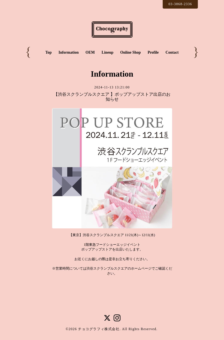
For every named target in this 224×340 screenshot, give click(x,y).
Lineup (107, 52)
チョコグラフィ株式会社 (99, 329)
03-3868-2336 (180, 4)
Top (48, 52)
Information (69, 52)
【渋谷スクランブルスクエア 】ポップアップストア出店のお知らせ (112, 96)
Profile (153, 52)
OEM (90, 52)
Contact (172, 52)
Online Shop (130, 52)
